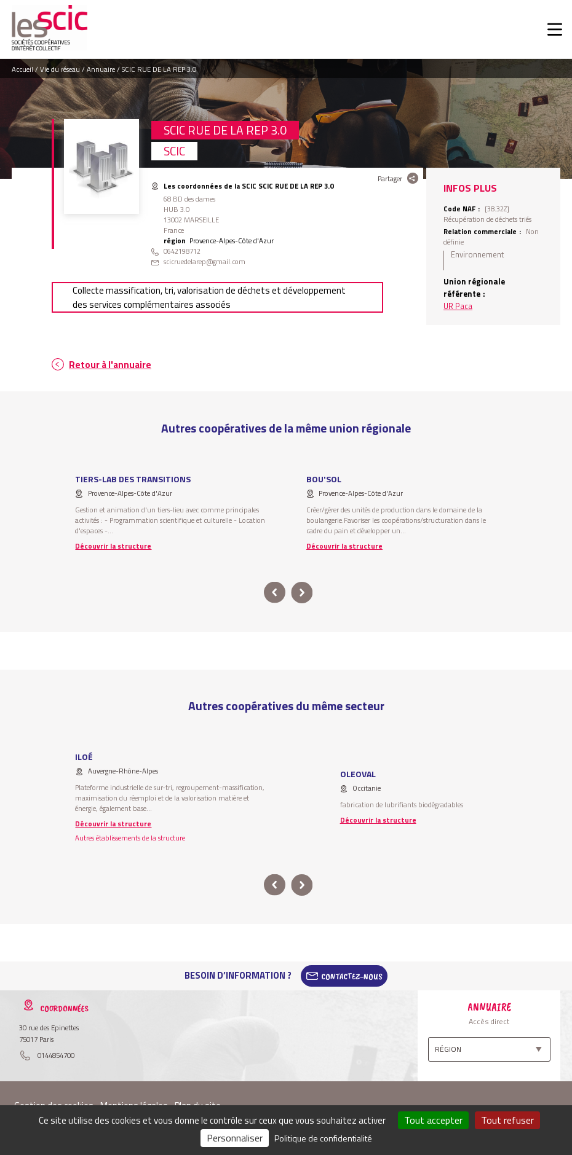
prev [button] (274, 592)
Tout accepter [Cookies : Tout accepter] (433, 1120)
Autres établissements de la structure (130, 837)
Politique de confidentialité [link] (323, 1138)
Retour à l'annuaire (110, 365)
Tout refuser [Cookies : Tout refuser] (507, 1120)
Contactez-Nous (352, 975)
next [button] (301, 592)
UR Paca (457, 306)
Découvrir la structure (113, 546)
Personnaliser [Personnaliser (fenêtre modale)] (235, 1137)
